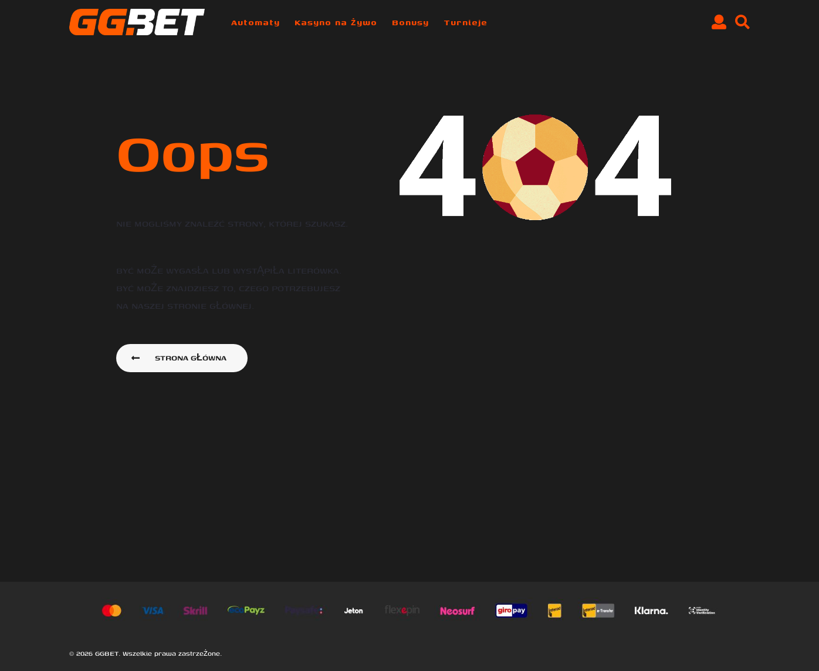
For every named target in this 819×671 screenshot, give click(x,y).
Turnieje (466, 22)
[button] (719, 22)
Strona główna (178, 357)
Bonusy (410, 22)
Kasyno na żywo (336, 22)
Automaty (255, 22)
